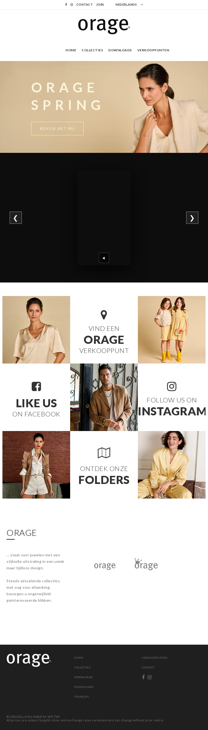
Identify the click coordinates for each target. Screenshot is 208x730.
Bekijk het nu (57, 128)
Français (81, 696)
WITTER (54, 716)
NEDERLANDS (126, 4)
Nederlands (83, 686)
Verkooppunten (153, 50)
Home (71, 50)
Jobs (100, 4)
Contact (84, 4)
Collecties (92, 50)
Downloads (120, 50)
